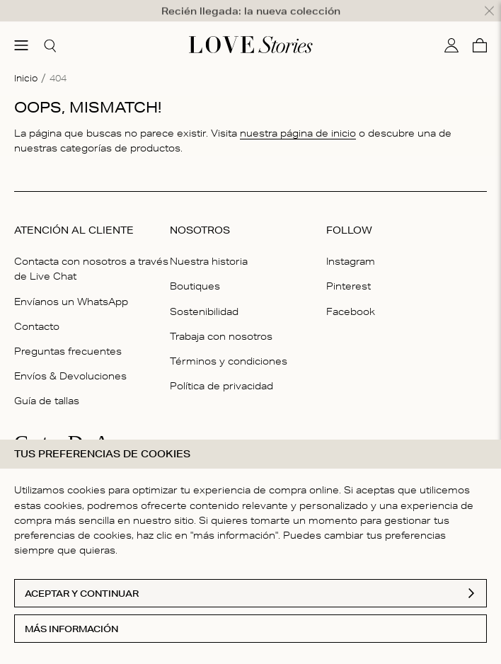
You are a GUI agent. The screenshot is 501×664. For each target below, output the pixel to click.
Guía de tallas (46, 388)
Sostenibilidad (204, 298)
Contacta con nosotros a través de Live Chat (91, 256)
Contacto (36, 313)
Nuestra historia (209, 249)
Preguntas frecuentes (68, 339)
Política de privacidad (221, 373)
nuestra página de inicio (298, 121)
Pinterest (348, 274)
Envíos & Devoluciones (70, 363)
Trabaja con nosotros (221, 323)
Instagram (350, 249)
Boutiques (195, 274)
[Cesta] (480, 32)
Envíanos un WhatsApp (71, 288)
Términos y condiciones (228, 349)
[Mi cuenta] (451, 32)
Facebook (350, 298)
